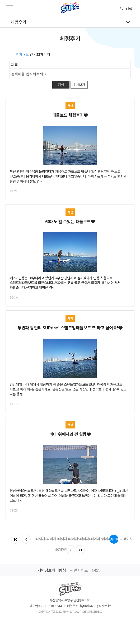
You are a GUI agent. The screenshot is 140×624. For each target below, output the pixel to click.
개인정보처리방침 (52, 570)
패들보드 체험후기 (70, 115)
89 (124, 538)
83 (58, 538)
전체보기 (79, 84)
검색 (128, 8)
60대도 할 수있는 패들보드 (70, 221)
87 (102, 538)
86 (91, 538)
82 (48, 538)
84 (70, 538)
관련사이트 (79, 570)
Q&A (96, 570)
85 (80, 538)
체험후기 (18, 22)
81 (36, 538)
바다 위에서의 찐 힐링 (70, 434)
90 (59, 549)
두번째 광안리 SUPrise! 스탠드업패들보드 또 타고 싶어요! (70, 327)
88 (114, 539)
